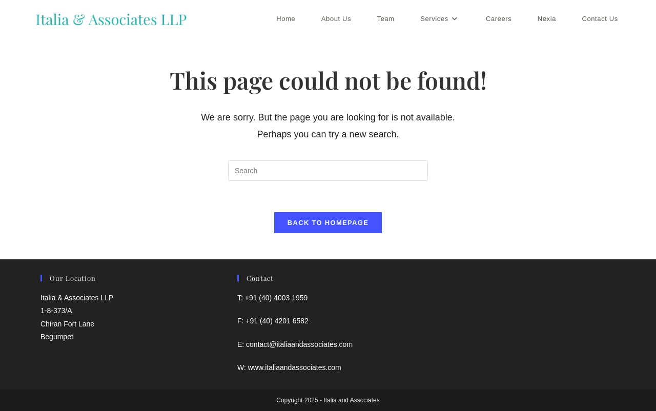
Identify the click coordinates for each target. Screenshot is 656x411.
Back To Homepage (328, 223)
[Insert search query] (328, 170)
